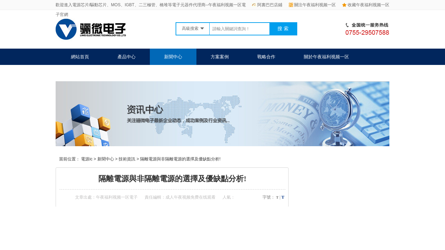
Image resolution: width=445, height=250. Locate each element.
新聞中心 (173, 56)
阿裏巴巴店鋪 (267, 4)
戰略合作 (266, 56)
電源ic (86, 159)
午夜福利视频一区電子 (117, 197)
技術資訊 (127, 159)
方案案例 (220, 56)
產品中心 (127, 56)
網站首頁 (80, 56)
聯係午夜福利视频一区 (93, 73)
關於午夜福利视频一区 (326, 56)
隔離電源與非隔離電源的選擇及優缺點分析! (180, 159)
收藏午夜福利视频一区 (365, 4)
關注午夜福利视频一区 (312, 4)
